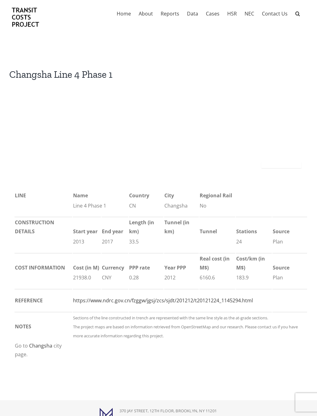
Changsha (40, 345)
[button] (297, 13)
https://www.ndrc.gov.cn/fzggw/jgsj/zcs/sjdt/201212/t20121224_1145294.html (163, 300)
